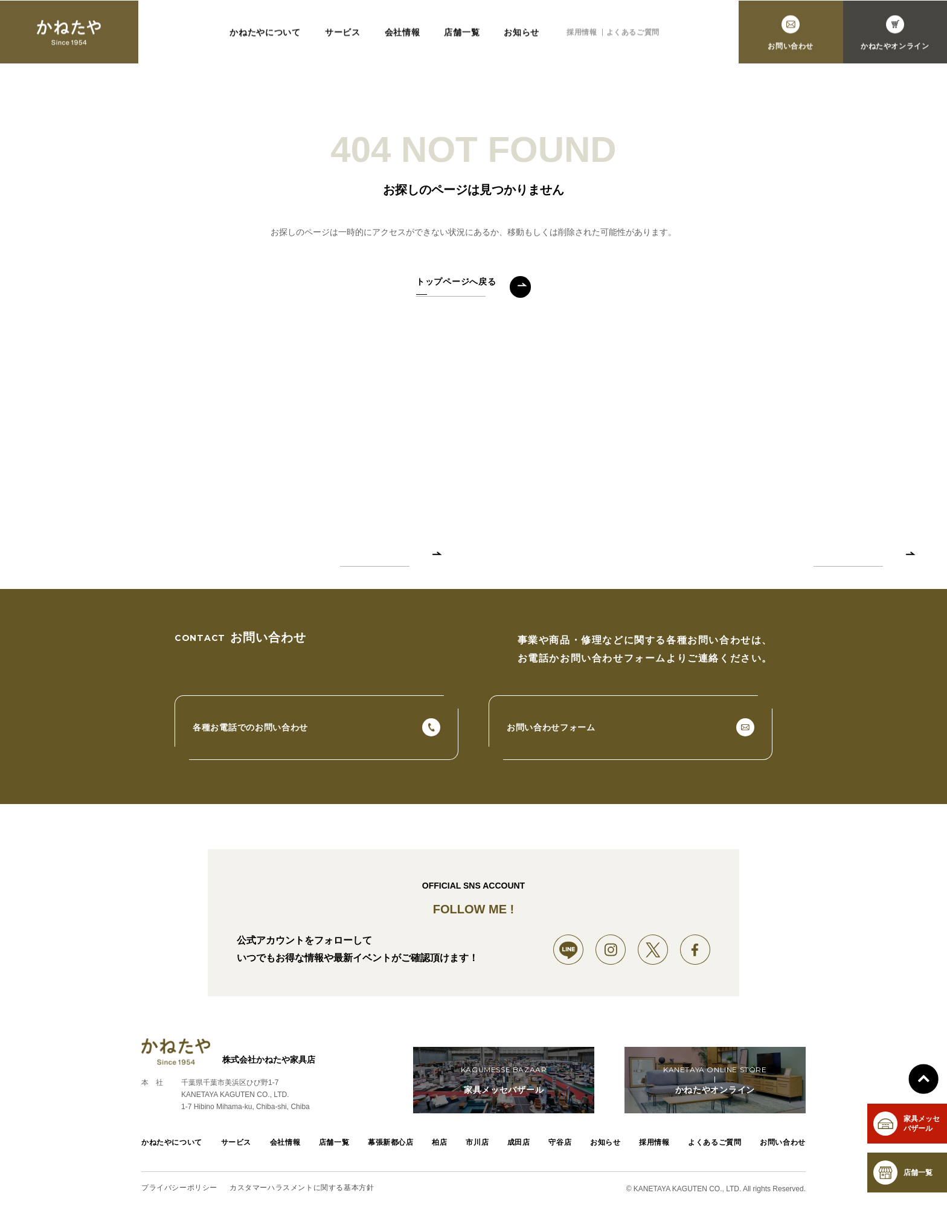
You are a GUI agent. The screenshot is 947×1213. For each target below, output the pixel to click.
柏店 (439, 1142)
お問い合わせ (783, 1142)
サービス (343, 35)
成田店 (518, 1142)
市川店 (477, 1142)
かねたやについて (265, 35)
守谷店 (559, 1142)
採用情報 (582, 35)
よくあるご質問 (633, 35)
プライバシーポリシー (179, 1188)
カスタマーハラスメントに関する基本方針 (302, 1188)
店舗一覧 (462, 35)
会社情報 (402, 35)
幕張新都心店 (391, 1142)
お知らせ (521, 35)
